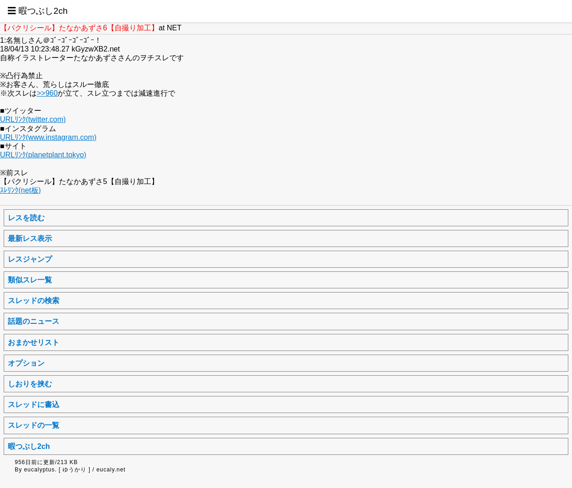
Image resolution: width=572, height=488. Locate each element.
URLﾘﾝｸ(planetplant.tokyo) (43, 155)
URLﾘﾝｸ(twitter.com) (33, 119)
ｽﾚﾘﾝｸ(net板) (20, 190)
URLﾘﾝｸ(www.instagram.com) (48, 137)
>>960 (47, 93)
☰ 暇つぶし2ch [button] (37, 11)
